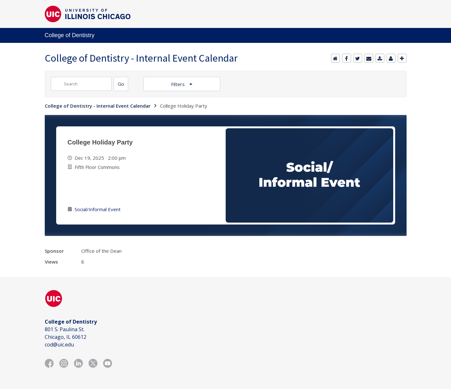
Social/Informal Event (98, 209)
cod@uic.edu (59, 344)
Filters (178, 84)
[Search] (121, 84)
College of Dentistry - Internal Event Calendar (97, 106)
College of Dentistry (70, 35)
